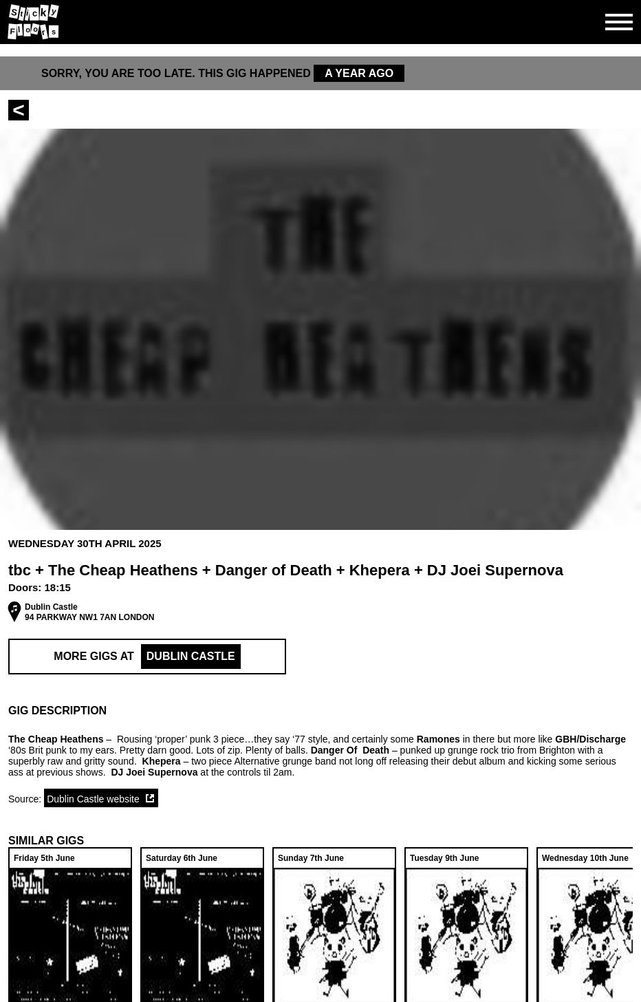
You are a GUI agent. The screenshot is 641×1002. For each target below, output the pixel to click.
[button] (320, 711)
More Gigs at (147, 656)
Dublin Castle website (93, 798)
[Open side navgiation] (619, 22)
